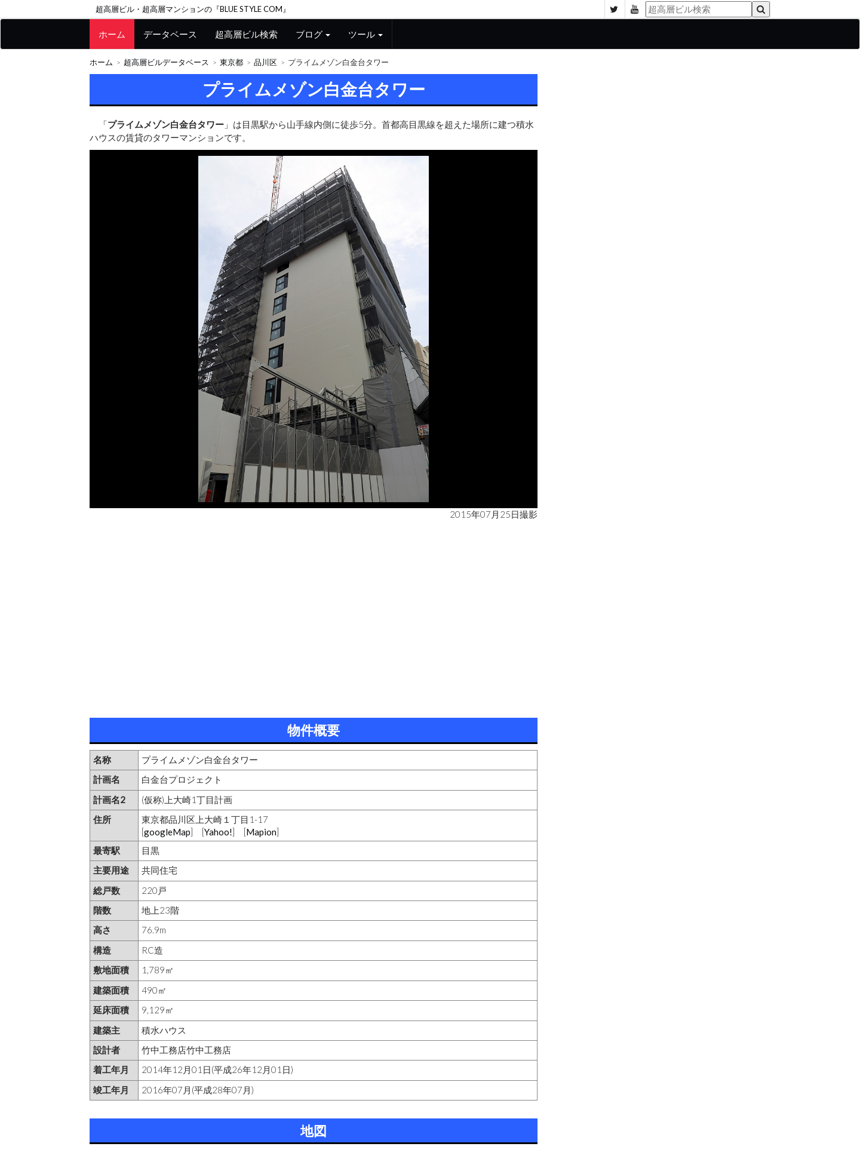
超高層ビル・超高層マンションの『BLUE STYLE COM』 (193, 9)
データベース (170, 34)
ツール (365, 34)
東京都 (231, 62)
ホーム (112, 34)
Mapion (261, 831)
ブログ (313, 34)
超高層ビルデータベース (166, 62)
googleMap (167, 831)
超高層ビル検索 (246, 34)
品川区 (265, 62)
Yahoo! (218, 831)
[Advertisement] (314, 616)
